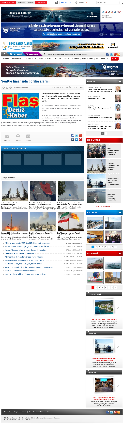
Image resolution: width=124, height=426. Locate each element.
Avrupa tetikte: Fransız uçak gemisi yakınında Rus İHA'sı (27, 247)
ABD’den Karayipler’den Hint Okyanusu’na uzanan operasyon (29, 267)
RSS (48, 412)
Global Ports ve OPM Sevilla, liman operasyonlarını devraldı (114, 182)
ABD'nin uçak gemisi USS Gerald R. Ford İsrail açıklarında (27, 243)
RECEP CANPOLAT (101, 89)
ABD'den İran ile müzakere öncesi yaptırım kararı (24, 257)
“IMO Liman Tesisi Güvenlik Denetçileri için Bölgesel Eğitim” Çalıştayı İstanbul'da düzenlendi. (104, 401)
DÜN (97, 206)
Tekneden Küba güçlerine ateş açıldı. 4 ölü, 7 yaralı (25, 260)
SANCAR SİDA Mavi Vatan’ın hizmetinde (20, 271)
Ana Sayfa (7, 412)
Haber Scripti (22, 420)
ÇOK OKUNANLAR (93, 140)
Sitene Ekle (21, 2)
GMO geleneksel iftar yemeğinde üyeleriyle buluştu (67, 54)
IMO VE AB (92, 372)
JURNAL (101, 108)
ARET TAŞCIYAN (101, 98)
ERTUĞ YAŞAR (101, 126)
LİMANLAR (92, 333)
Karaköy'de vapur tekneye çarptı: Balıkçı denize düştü (25, 250)
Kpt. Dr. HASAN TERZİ (101, 116)
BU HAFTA (104, 206)
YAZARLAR (91, 81)
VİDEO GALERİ (92, 253)
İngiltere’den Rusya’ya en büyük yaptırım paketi (23, 264)
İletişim (23, 412)
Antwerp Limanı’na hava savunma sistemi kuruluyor (113, 167)
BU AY (110, 206)
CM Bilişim (29, 420)
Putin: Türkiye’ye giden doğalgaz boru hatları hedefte (25, 274)
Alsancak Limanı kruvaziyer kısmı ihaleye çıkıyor (113, 197)
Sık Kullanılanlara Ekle (36, 412)
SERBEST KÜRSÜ (94, 294)
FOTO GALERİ (92, 212)
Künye (16, 412)
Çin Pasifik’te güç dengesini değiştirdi (19, 253)
